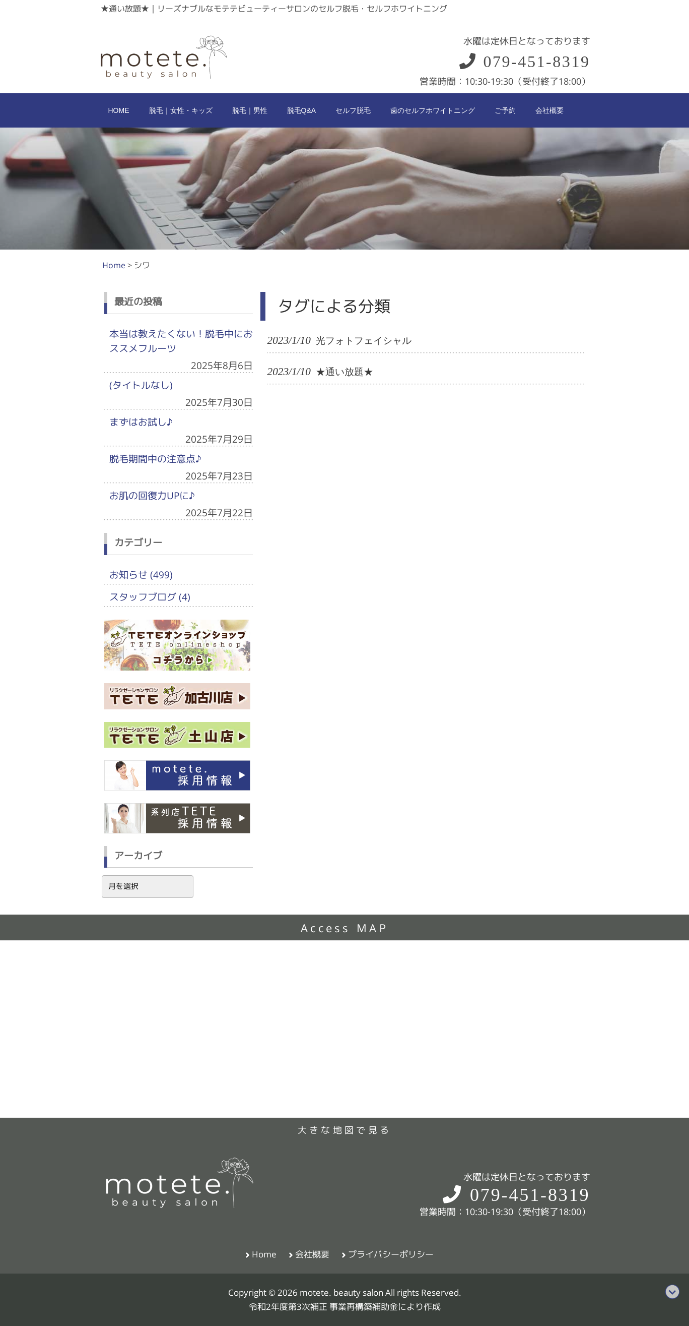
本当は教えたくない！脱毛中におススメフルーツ (181, 341)
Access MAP (344, 928)
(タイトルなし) (141, 385)
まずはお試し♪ (141, 422)
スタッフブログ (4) (149, 597)
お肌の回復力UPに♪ (152, 496)
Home (264, 1254)
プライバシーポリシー (391, 1254)
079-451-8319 (524, 61)
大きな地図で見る (344, 1130)
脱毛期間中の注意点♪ (155, 459)
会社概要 (312, 1254)
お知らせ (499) (141, 575)
